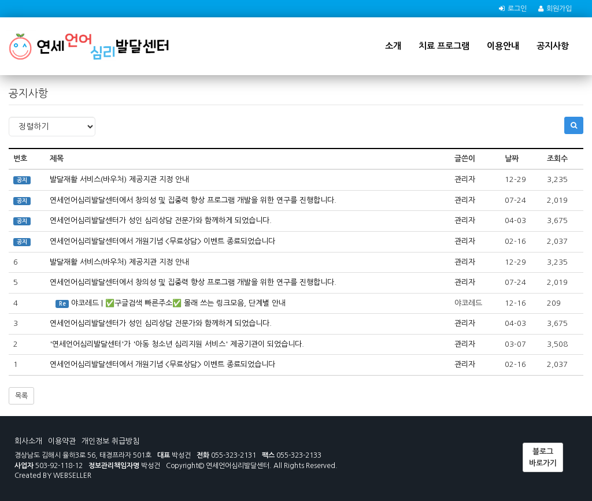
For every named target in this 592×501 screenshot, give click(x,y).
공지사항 (552, 46)
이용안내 (503, 46)
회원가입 (559, 8)
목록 (21, 395)
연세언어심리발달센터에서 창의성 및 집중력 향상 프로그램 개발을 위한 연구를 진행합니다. (193, 200)
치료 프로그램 (444, 46)
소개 (393, 46)
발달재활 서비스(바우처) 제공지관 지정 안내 (119, 179)
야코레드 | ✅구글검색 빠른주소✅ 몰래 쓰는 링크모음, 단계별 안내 (178, 303)
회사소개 (28, 441)
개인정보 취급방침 (110, 441)
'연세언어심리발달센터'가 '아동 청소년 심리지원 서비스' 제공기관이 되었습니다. (177, 344)
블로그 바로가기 (543, 457)
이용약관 (62, 441)
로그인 (517, 8)
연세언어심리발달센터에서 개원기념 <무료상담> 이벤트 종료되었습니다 (162, 241)
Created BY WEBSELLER (52, 475)
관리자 (464, 179)
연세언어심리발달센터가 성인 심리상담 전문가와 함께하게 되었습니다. (161, 220)
